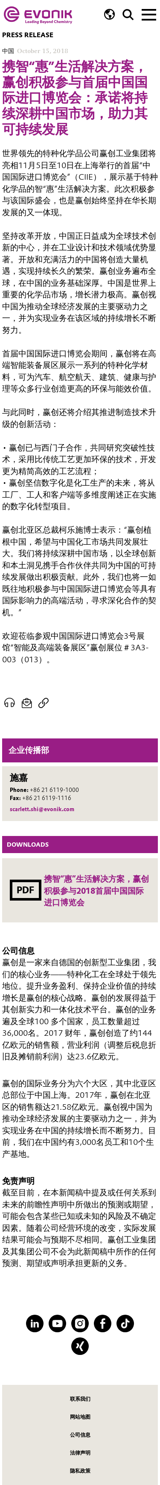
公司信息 (80, 1435)
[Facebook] (102, 1323)
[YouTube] (57, 1323)
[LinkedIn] (35, 1323)
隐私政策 (80, 1470)
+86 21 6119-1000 (54, 790)
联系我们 (80, 1399)
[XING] (80, 1346)
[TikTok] (125, 1323)
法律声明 (80, 1452)
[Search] (128, 14)
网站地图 (80, 1417)
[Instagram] (80, 1323)
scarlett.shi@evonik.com (42, 809)
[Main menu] (149, 13)
